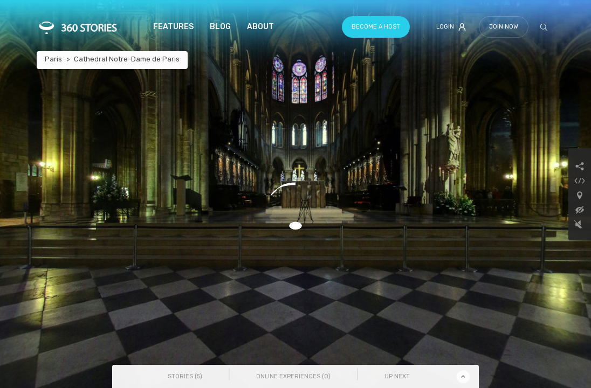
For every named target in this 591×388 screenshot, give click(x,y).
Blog (220, 26)
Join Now (503, 26)
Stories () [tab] (185, 376)
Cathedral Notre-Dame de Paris (127, 59)
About (260, 26)
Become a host (376, 26)
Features (173, 26)
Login (451, 27)
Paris (53, 59)
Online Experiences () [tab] (293, 376)
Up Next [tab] (397, 376)
